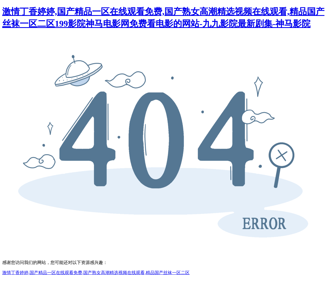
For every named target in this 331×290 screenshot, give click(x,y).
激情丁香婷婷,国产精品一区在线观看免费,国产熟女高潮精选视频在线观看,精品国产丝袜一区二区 (96, 272)
